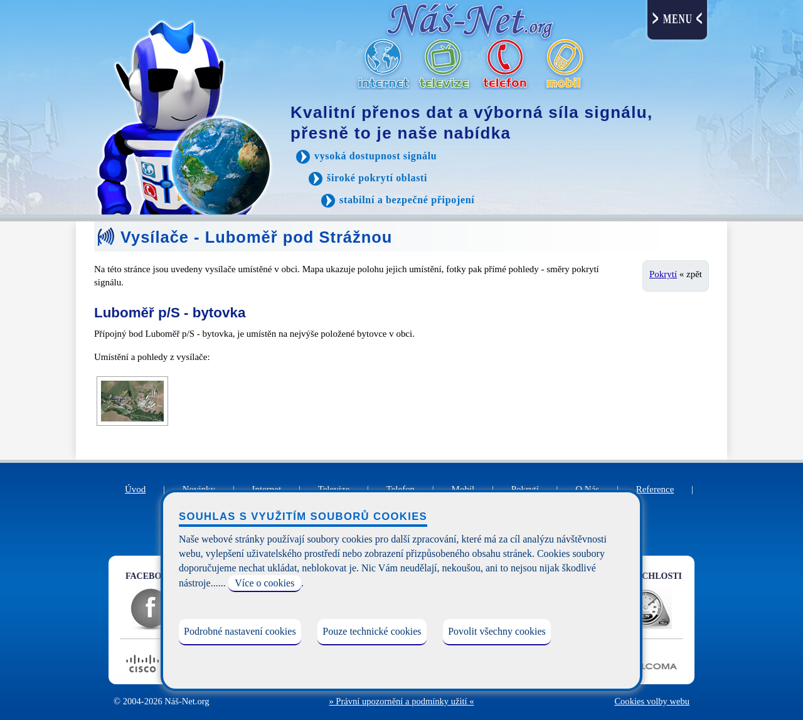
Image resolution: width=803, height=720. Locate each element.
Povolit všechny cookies (497, 631)
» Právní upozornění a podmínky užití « (401, 701)
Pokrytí (663, 274)
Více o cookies (264, 583)
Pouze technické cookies (371, 631)
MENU (678, 19)
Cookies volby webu (651, 701)
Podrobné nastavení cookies (240, 631)
